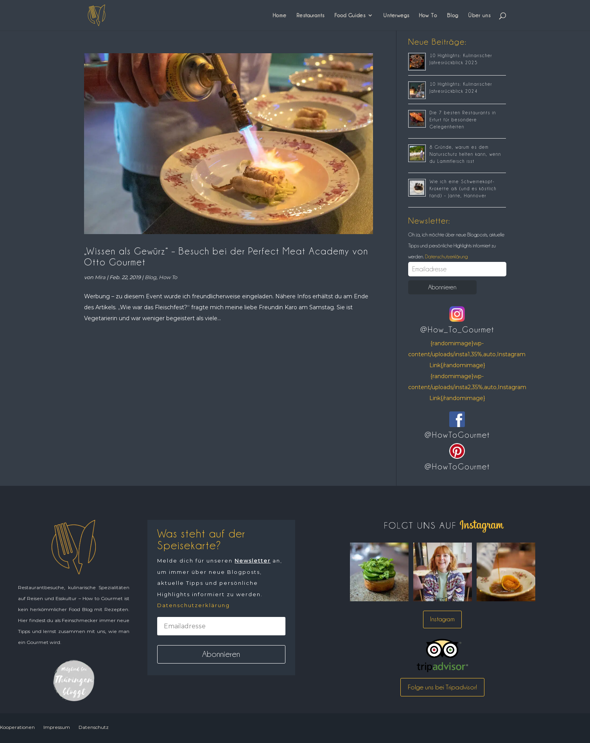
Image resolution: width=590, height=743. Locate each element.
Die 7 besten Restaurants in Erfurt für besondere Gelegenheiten (463, 119)
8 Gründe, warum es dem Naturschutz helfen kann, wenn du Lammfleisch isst (465, 154)
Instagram (442, 619)
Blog (452, 15)
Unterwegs (396, 15)
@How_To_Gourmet (457, 329)
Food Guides (350, 15)
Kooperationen (17, 727)
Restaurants (310, 15)
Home (280, 15)
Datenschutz (94, 727)
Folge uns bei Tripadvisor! (442, 687)
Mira (100, 277)
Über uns (479, 15)
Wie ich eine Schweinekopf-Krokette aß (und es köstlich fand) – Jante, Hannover (463, 188)
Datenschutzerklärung (446, 256)
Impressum (56, 727)
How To (428, 15)
